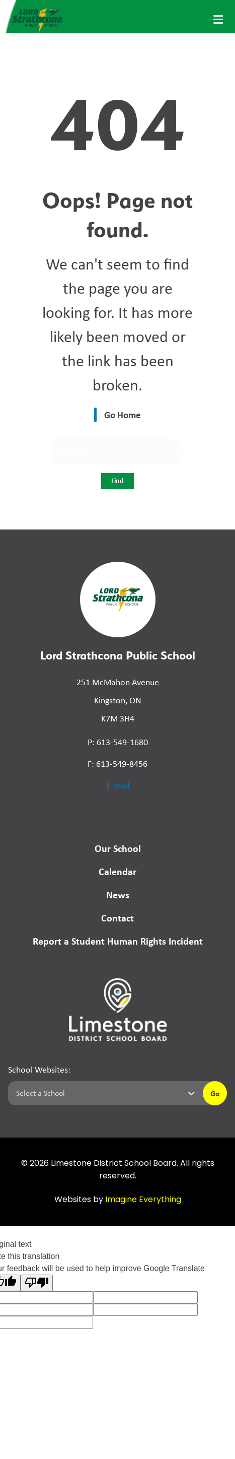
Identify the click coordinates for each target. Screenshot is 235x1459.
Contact (117, 917)
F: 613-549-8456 (117, 764)
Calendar (117, 871)
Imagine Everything (143, 1200)
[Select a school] (103, 1093)
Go (215, 1093)
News (117, 894)
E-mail (117, 785)
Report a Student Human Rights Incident (118, 941)
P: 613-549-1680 (118, 742)
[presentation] (218, 19)
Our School (118, 848)
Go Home (122, 414)
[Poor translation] (37, 1283)
